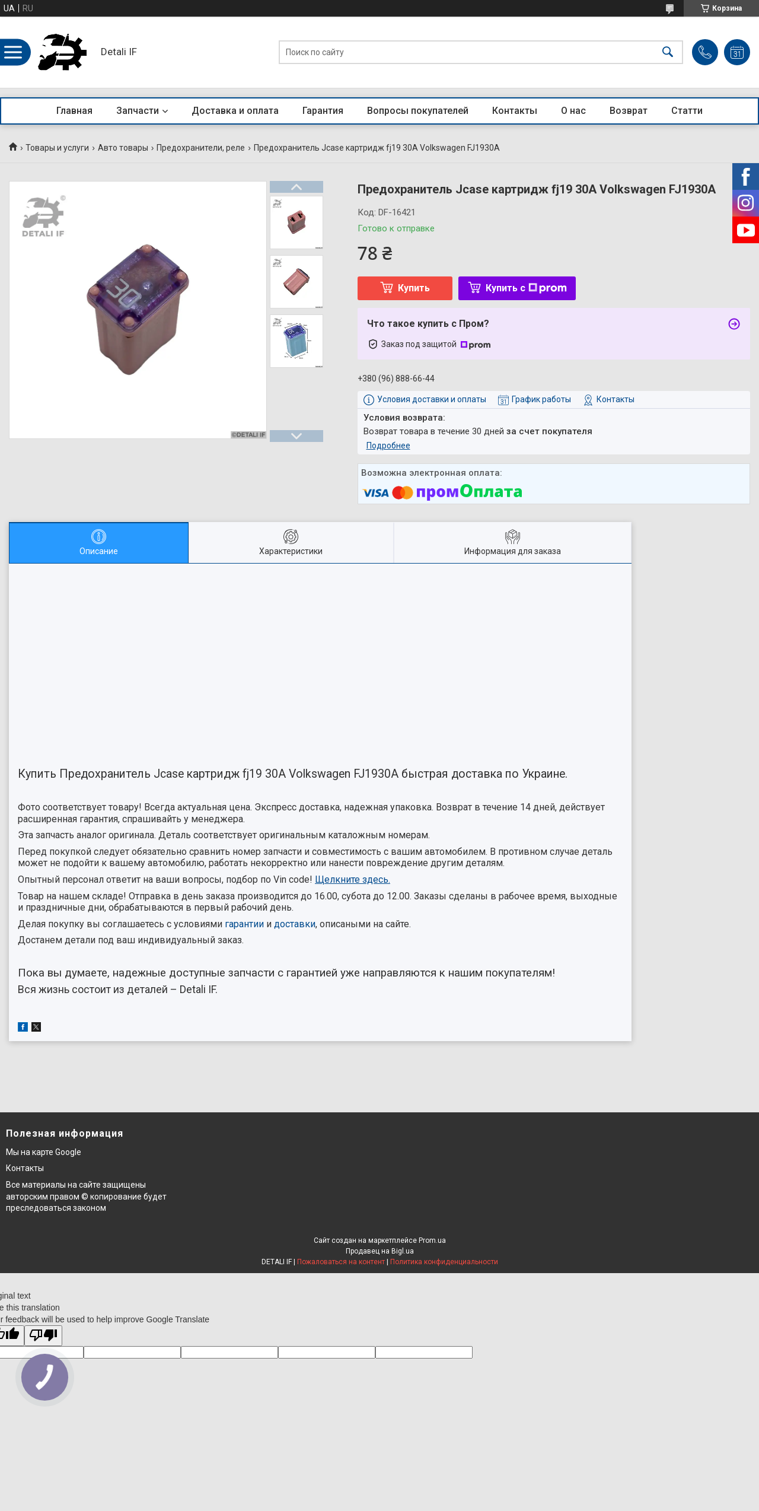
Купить (414, 288)
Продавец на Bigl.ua (380, 1251)
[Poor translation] (43, 1335)
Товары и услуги (57, 147)
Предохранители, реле (201, 147)
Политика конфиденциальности (444, 1262)
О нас (573, 110)
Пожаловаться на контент (341, 1262)
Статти (687, 110)
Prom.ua (432, 1240)
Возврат (629, 110)
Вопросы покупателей (417, 110)
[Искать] (667, 52)
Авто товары (123, 147)
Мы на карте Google (43, 1152)
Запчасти (137, 110)
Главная (74, 110)
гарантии (244, 924)
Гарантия (322, 110)
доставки (294, 924)
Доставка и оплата (235, 110)
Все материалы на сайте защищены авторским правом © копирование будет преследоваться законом (86, 1196)
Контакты (514, 110)
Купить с (526, 288)
